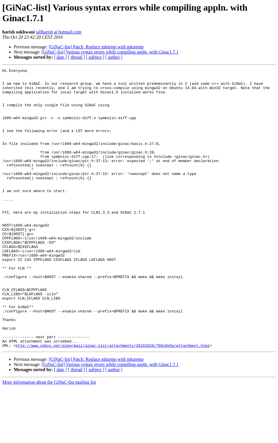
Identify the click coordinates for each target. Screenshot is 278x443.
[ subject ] (95, 57)
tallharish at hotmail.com (58, 31)
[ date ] (60, 57)
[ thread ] (76, 57)
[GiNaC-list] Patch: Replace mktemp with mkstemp (96, 46)
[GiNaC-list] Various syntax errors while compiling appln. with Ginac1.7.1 (110, 52)
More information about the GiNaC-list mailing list (49, 438)
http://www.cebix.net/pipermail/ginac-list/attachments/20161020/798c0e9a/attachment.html (113, 401)
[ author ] (114, 57)
